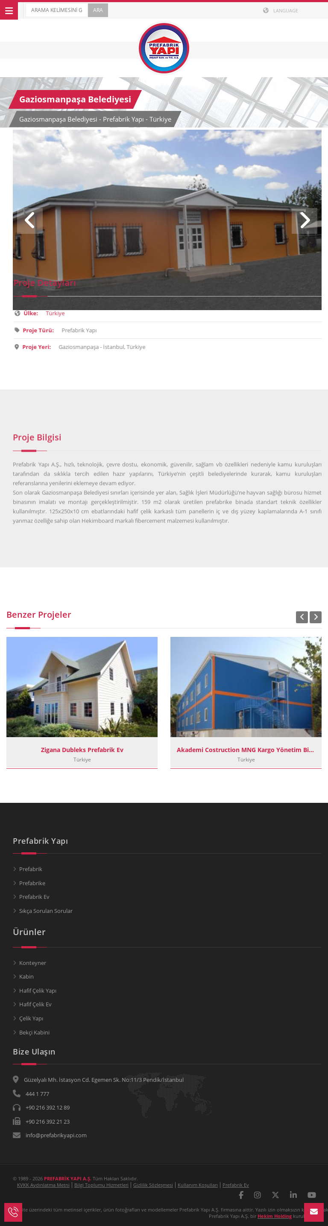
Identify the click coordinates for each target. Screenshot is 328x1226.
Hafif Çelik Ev (35, 1004)
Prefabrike (32, 883)
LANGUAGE (280, 10)
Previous (30, 221)
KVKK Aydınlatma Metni (43, 1185)
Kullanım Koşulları (198, 1185)
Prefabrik (30, 869)
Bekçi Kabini (34, 1032)
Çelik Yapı (31, 1018)
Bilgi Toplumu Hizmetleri (101, 1185)
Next (304, 221)
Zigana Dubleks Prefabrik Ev (82, 750)
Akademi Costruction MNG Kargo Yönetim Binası (246, 750)
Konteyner (32, 963)
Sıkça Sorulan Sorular (46, 911)
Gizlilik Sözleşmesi (153, 1185)
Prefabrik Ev (34, 897)
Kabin (26, 976)
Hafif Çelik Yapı (37, 990)
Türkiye (59, 313)
